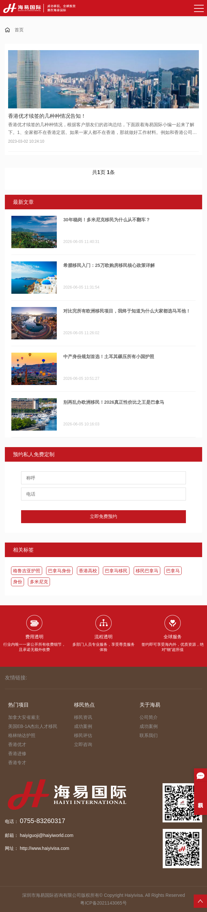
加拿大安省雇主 (24, 717)
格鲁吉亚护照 (26, 570)
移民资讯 (83, 717)
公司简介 (149, 717)
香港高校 (88, 570)
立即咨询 (83, 744)
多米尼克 (39, 581)
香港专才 (17, 762)
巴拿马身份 (59, 570)
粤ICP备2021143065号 (103, 903)
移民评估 (83, 735)
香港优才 (17, 744)
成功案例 (83, 726)
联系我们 (149, 735)
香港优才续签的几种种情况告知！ (47, 116)
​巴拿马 (173, 570)
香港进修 (17, 753)
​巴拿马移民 (116, 570)
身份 (17, 581)
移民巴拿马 (147, 570)
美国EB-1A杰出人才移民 (32, 726)
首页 (19, 29)
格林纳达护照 (21, 735)
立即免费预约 (103, 516)
